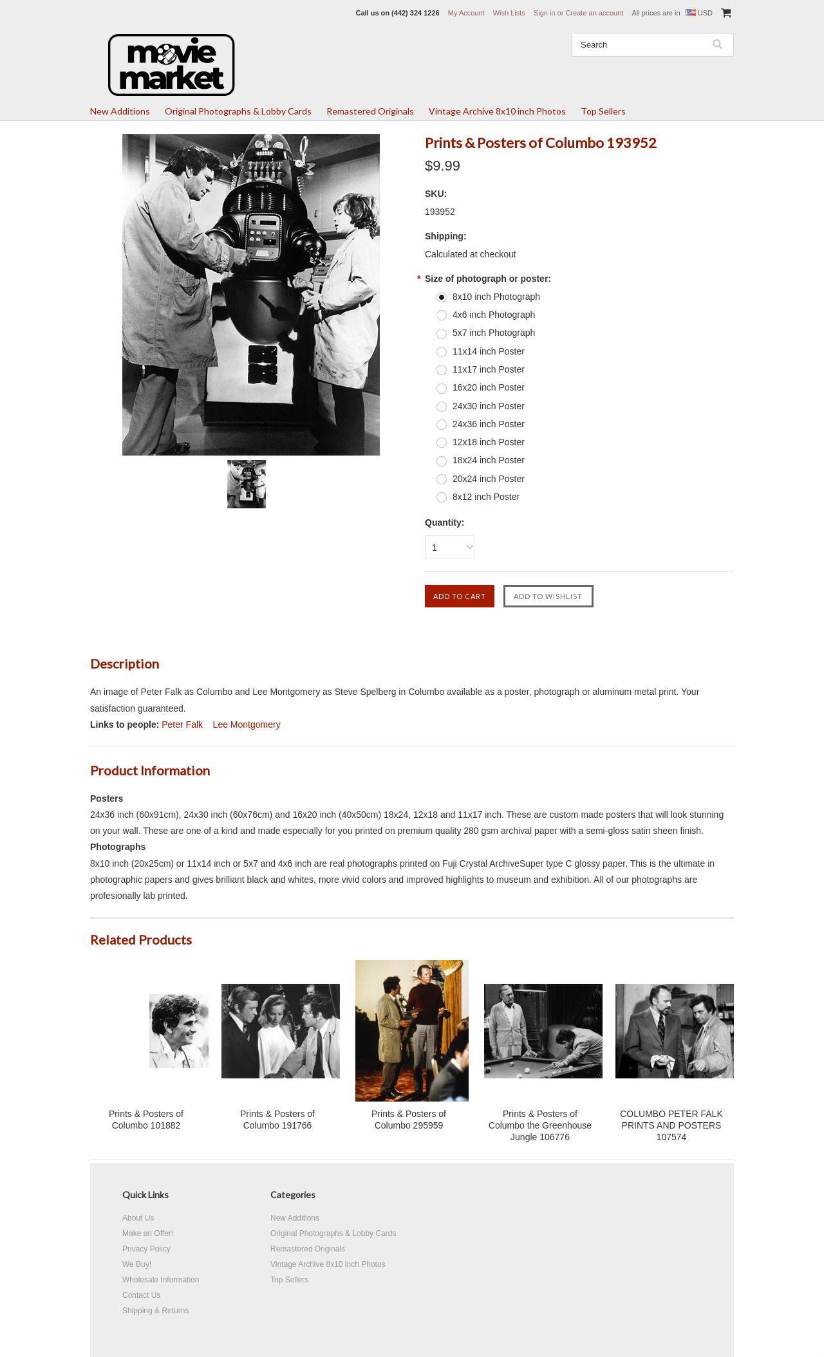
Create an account (594, 13)
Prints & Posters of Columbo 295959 (408, 1120)
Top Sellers (603, 111)
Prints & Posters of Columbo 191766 (277, 1120)
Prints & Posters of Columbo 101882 (146, 1120)
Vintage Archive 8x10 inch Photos (497, 111)
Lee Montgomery (247, 724)
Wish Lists (509, 13)
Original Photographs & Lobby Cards (238, 111)
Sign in (545, 13)
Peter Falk (182, 724)
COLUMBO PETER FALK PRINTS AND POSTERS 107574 (671, 1125)
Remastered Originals (370, 111)
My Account (466, 13)
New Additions (120, 111)
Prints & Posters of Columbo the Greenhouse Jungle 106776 (540, 1125)
